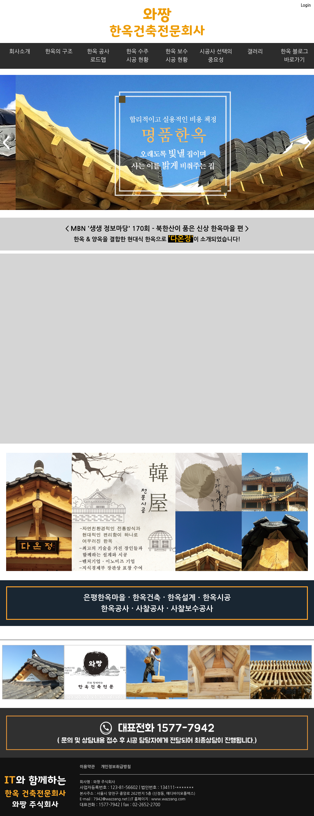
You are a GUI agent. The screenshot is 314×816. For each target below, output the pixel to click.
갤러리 (255, 51)
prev (6, 143)
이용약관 (87, 767)
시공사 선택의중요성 (216, 56)
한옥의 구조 (59, 51)
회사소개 (19, 51)
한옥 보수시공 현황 (177, 56)
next (308, 143)
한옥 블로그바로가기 (294, 56)
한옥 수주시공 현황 (137, 56)
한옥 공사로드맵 (98, 56)
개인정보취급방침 (116, 767)
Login (306, 5)
